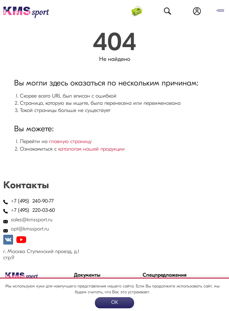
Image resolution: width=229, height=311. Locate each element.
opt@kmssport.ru (30, 229)
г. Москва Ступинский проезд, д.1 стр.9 (41, 255)
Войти (197, 11)
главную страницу (70, 141)
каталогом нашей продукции (91, 149)
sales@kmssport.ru (31, 220)
